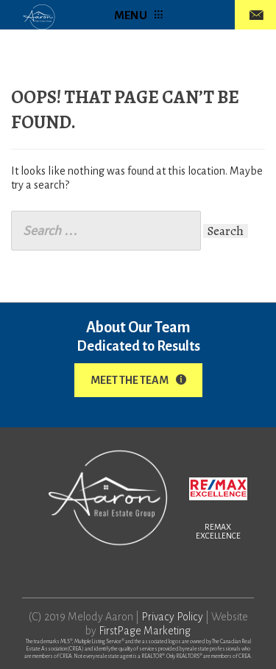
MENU (138, 15)
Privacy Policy (172, 617)
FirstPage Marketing (145, 631)
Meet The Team (138, 380)
